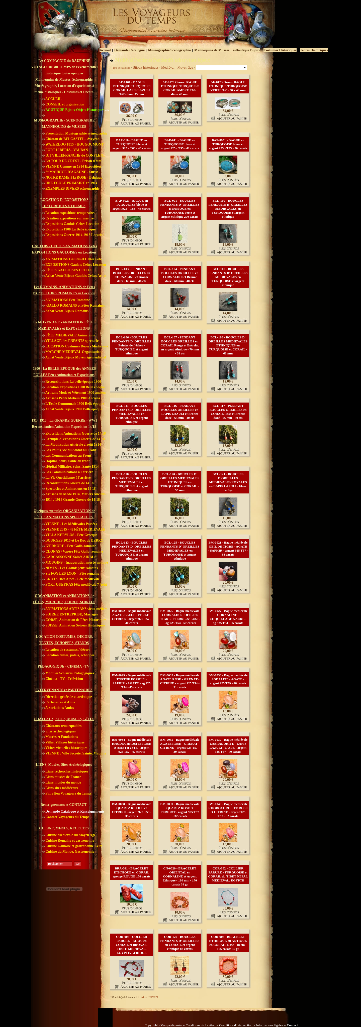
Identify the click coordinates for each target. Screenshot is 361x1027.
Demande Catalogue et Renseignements (73, 811)
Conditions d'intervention (235, 1025)
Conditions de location (200, 1025)
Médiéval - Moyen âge (177, 67)
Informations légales (269, 1025)
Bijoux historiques (145, 67)
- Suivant (151, 997)
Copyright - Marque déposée (163, 1025)
